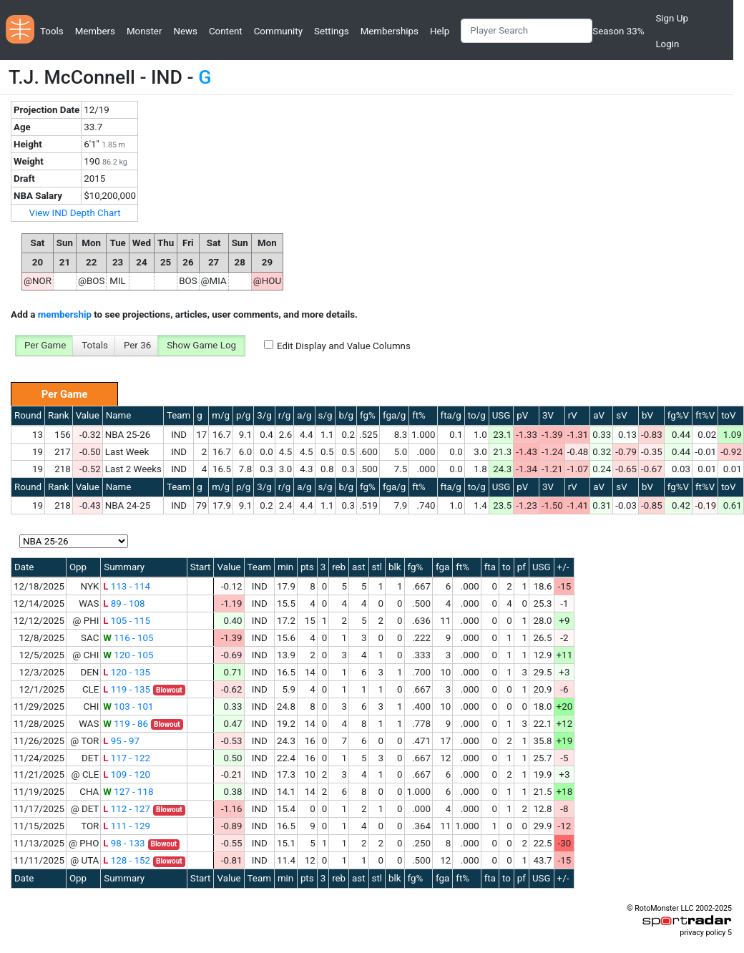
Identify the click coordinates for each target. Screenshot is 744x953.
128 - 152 (126, 860)
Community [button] (278, 31)
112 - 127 (126, 808)
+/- (563, 567)
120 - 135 (126, 672)
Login (667, 44)
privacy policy (702, 932)
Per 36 (137, 345)
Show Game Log (201, 345)
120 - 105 (128, 655)
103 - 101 (128, 706)
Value (87, 415)
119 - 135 (126, 689)
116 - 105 (128, 637)
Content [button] (226, 31)
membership (65, 314)
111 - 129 (126, 826)
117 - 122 (126, 758)
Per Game (45, 345)
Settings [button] (331, 31)
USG (501, 415)
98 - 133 (124, 843)
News (185, 31)
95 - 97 (121, 740)
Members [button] (95, 31)
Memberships (389, 31)
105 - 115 (126, 620)
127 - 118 (128, 791)
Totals (95, 345)
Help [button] (439, 31)
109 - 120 (126, 774)
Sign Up (671, 18)
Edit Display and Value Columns (344, 346)
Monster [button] (144, 31)
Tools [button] (52, 31)
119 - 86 (125, 723)
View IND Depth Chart (74, 212)
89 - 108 (124, 603)
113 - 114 (126, 586)
